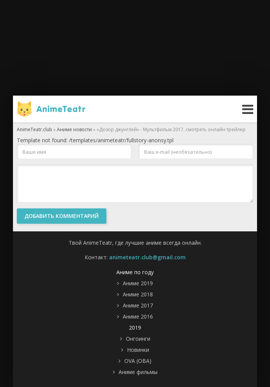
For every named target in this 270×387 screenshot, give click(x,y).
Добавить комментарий (61, 216)
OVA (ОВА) (137, 360)
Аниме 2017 (138, 305)
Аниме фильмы (138, 372)
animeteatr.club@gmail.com (147, 257)
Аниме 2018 (138, 294)
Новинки (138, 349)
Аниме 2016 (138, 316)
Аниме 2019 (138, 283)
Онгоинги (138, 338)
